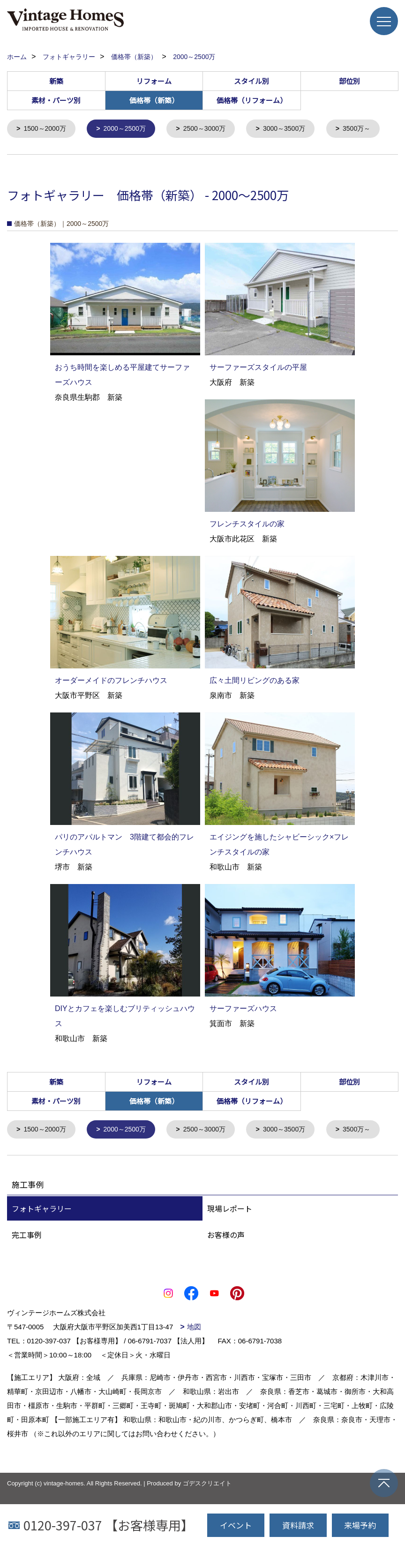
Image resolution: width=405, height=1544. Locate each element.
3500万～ (39, 155)
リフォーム (154, 81)
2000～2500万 (130, 129)
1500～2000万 (47, 129)
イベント (236, 1525)
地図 (194, 1381)
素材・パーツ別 (56, 100)
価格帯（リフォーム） (252, 100)
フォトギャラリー (42, 1262)
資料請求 (298, 1525)
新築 (56, 81)
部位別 (349, 81)
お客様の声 (226, 1289)
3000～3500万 (297, 129)
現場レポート (229, 1262)
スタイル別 (251, 81)
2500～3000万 (213, 129)
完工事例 (27, 1289)
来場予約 (360, 1525)
